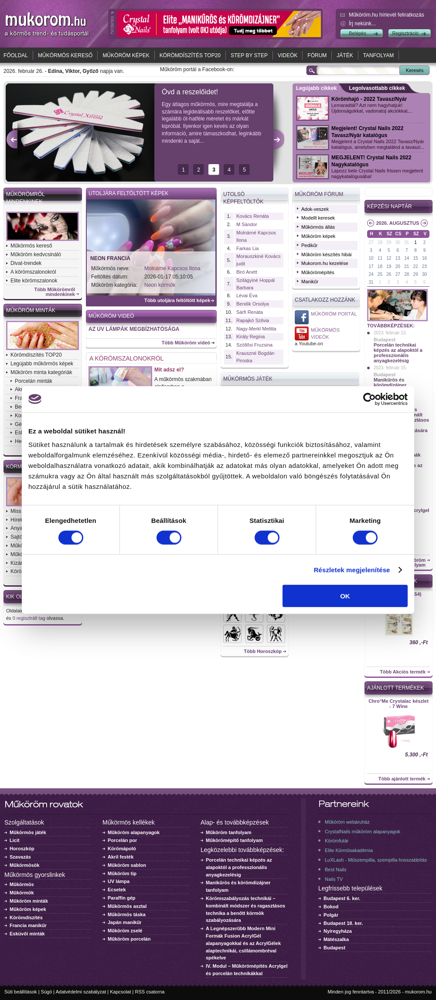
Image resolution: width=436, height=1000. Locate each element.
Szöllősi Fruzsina (254, 344)
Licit (15, 840)
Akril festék (120, 856)
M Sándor (246, 224)
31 (406, 242)
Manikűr (309, 281)
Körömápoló (122, 848)
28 (380, 242)
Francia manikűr (28, 925)
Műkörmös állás (318, 227)
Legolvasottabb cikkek (377, 88)
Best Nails (336, 869)
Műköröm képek (125, 55)
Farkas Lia (247, 248)
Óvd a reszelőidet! (190, 92)
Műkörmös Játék (247, 379)
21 (406, 266)
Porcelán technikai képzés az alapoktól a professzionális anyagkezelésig (398, 352)
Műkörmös (22, 884)
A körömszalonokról (33, 272)
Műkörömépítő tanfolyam (234, 840)
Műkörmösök (24, 865)
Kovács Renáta (252, 216)
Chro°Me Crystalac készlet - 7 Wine (398, 703)
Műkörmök (22, 892)
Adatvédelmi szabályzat (81, 991)
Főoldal (15, 55)
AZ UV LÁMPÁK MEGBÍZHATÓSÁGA (134, 329)
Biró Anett (246, 272)
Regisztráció (405, 33)
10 (370, 258)
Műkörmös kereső (65, 55)
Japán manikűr (125, 922)
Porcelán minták (33, 381)
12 (388, 258)
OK (345, 596)
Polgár (331, 915)
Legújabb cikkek (316, 88)
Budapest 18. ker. (343, 923)
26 (388, 274)
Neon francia (110, 258)
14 (406, 258)
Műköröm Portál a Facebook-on (302, 317)
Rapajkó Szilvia (252, 320)
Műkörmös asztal (127, 906)
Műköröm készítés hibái (326, 254)
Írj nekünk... (362, 24)
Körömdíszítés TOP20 (190, 55)
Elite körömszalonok (33, 281)
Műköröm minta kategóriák (41, 372)
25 (380, 274)
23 (424, 266)
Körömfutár (336, 840)
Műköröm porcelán (129, 939)
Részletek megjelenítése (352, 569)
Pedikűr (309, 245)
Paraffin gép (122, 897)
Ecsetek (117, 889)
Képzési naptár (389, 206)
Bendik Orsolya (252, 303)
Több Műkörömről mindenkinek (54, 292)
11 (380, 258)
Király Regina (250, 336)
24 (370, 274)
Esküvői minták (27, 933)
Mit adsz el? (169, 370)
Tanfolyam (378, 55)
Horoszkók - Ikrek (276, 634)
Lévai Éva (246, 295)
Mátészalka (336, 939)
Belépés (357, 33)
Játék (345, 55)
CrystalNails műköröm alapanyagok (362, 831)
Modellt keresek (318, 217)
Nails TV (334, 879)
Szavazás (20, 856)
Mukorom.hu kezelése (324, 263)
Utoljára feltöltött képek (128, 193)
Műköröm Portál (334, 313)
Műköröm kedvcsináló (35, 254)
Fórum (317, 55)
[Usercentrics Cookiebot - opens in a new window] (369, 398)
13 (397, 258)
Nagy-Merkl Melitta (256, 328)
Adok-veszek (315, 209)
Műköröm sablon (127, 865)
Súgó (46, 991)
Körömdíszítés (26, 917)
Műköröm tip (122, 873)
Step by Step (249, 55)
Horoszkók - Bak (254, 634)
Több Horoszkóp (263, 651)
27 (370, 242)
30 (397, 242)
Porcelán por (122, 840)
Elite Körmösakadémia (349, 850)
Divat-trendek (25, 263)
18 (380, 266)
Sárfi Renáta (249, 312)
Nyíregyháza (338, 931)
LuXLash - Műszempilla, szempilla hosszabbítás (376, 860)
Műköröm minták (30, 310)
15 (415, 258)
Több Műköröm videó (186, 342)
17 (370, 266)
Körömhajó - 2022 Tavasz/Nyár (369, 99)
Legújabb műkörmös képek (41, 364)
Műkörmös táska (127, 914)
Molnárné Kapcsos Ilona (172, 268)
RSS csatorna (150, 991)
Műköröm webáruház (347, 822)
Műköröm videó (111, 316)
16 (424, 258)
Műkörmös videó (302, 333)
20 (397, 266)
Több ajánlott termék (402, 779)
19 (388, 266)
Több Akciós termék (403, 672)
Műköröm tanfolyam (229, 832)
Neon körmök (159, 285)
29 (388, 242)
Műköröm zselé (125, 930)
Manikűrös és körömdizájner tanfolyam (390, 385)
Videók (287, 55)
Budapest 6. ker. (342, 898)
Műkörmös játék (28, 832)
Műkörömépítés (317, 272)
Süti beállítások (20, 991)
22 (415, 266)
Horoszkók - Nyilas (232, 634)
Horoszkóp (22, 848)
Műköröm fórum (319, 194)
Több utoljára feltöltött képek (177, 300)
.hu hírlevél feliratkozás (386, 15)
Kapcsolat (120, 991)
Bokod (331, 906)
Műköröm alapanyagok (134, 832)
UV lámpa (118, 881)
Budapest (384, 339)
